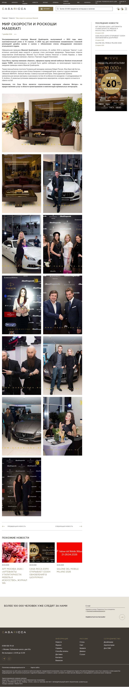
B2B (78, 2)
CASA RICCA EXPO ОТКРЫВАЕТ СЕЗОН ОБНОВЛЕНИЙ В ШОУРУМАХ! (110, 37)
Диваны (82, 652)
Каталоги (14, 2)
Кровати (83, 648)
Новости (35, 2)
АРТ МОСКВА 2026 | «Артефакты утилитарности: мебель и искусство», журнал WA (108, 28)
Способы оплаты (62, 652)
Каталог (47, 8)
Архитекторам (109, 645)
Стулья (82, 655)
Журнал (45, 2)
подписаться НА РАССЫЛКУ (105, 617)
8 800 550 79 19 (122, 2)
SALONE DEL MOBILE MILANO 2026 (108, 43)
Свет (81, 645)
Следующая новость (64, 526)
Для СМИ (107, 648)
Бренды (4, 2)
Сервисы (55, 2)
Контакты (87, 2)
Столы (82, 642)
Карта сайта (36, 668)
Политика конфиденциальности (14, 668)
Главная (4, 18)
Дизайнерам (108, 642)
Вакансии (59, 661)
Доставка (59, 655)
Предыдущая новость (17, 526)
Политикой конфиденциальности (96, 611)
